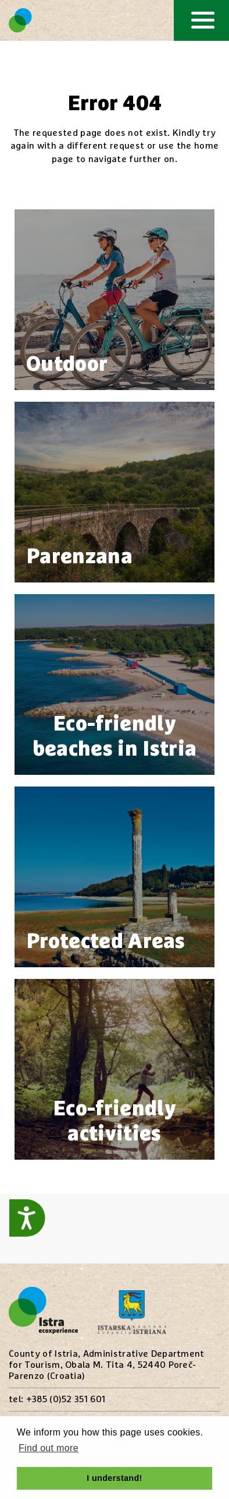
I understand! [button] (114, 1478)
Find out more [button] (48, 1448)
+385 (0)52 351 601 (66, 1399)
